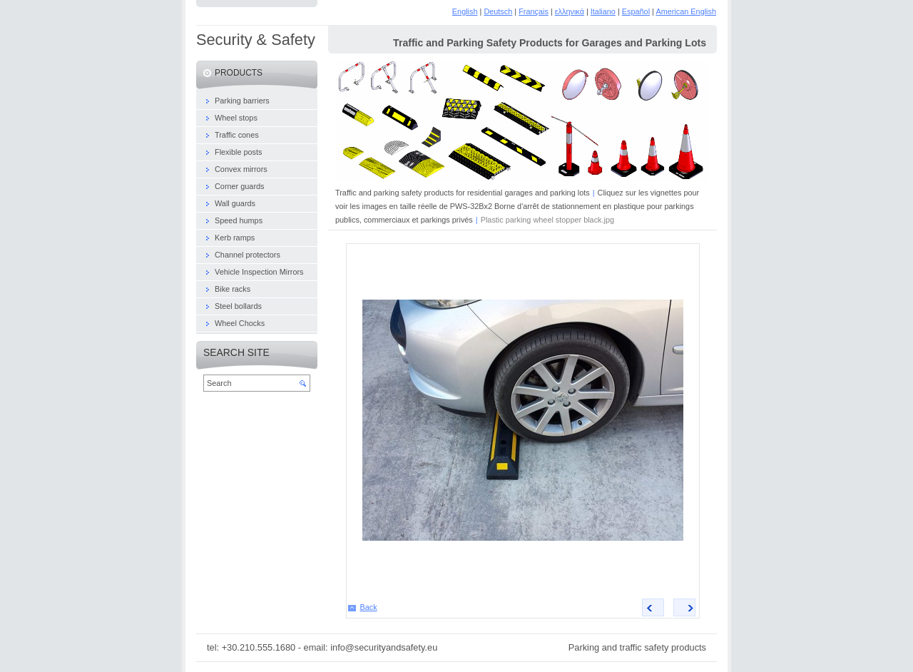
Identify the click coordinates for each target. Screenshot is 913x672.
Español (636, 11)
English (465, 11)
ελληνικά (569, 11)
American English (686, 11)
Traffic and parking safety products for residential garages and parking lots (462, 192)
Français (534, 11)
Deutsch (498, 11)
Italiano (603, 11)
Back (368, 607)
